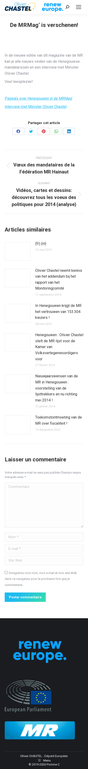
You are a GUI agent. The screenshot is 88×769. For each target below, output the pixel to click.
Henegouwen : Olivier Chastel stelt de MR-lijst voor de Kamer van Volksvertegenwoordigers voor (59, 347)
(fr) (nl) (40, 243)
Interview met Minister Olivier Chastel (36, 106)
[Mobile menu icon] (78, 7)
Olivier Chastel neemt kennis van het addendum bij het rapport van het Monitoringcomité (58, 279)
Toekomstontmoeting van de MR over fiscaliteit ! (58, 420)
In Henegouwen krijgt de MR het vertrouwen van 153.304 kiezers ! (58, 311)
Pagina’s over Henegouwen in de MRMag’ (39, 98)
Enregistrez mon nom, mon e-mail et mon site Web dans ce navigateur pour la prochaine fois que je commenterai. (41, 579)
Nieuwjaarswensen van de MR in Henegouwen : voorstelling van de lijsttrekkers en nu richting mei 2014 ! (56, 388)
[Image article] (18, 251)
